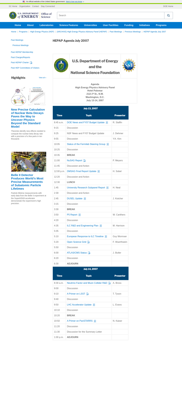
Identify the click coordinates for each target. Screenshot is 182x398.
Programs (161, 25)
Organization (24, 6)
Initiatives (144, 25)
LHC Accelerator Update (79, 304)
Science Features (68, 25)
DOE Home (168, 6)
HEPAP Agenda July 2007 (154, 32)
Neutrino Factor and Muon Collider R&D (87, 283)
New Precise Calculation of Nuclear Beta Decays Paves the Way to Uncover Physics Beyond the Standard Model (28, 118)
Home (18, 25)
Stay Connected (48, 6)
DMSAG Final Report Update (81, 171)
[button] (168, 15)
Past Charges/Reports (20, 57)
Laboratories (46, 25)
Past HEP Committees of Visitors (25, 68)
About (30, 25)
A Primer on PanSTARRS (80, 321)
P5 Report (72, 214)
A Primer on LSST (76, 294)
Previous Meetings (133, 32)
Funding (128, 25)
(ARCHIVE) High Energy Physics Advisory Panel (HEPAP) (82, 32)
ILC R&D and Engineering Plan (82, 225)
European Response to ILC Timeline (85, 236)
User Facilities (110, 25)
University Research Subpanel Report (86, 187)
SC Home (13, 6)
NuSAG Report (74, 160)
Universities (90, 25)
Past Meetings (116, 32)
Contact (35, 6)
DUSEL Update (74, 198)
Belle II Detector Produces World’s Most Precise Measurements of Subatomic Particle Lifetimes (27, 181)
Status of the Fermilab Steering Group (86, 144)
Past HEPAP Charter (20, 62)
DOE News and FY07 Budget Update (86, 122)
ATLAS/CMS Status (77, 253)
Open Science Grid (76, 242)
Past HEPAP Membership (22, 52)
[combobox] (110, 15)
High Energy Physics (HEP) (42, 32)
